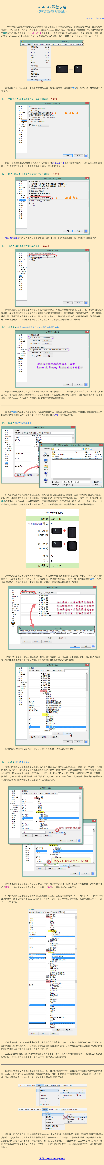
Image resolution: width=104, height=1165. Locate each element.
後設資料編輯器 (12, 238)
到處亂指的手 (58, 163)
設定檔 (55, 415)
